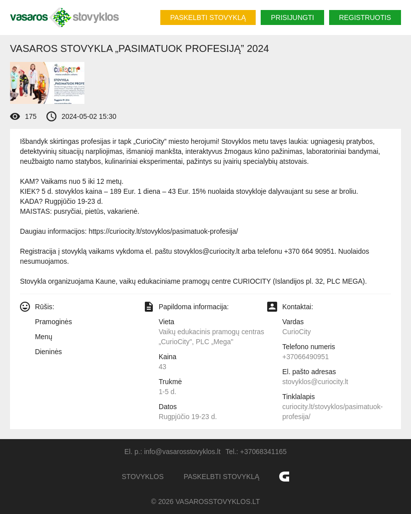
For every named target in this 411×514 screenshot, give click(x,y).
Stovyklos (143, 477)
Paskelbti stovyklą (208, 17)
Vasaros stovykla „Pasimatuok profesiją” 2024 (139, 48)
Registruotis (365, 17)
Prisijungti (292, 17)
